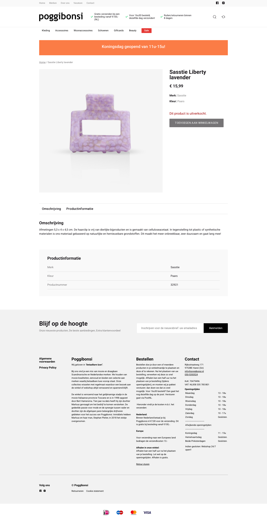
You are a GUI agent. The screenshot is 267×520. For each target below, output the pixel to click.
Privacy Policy (47, 367)
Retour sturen (143, 464)
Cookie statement (95, 491)
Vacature (78, 3)
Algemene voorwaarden (47, 360)
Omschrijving (51, 209)
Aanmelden (215, 328)
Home (42, 3)
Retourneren (77, 491)
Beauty (132, 30)
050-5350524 (191, 374)
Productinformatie (79, 209)
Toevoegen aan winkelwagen (196, 122)
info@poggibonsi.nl (194, 371)
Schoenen (103, 30)
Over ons (65, 3)
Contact (90, 3)
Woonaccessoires (83, 30)
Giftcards (119, 30)
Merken (53, 3)
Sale (146, 30)
